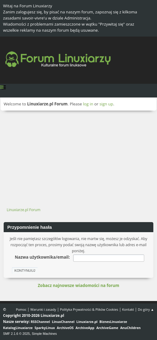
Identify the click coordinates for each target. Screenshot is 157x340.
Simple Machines (44, 333)
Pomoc (21, 309)
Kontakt (128, 309)
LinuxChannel (63, 321)
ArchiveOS (65, 327)
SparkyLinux (44, 327)
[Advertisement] (78, 156)
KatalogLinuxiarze (18, 327)
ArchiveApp (85, 327)
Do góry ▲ (146, 309)
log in (88, 104)
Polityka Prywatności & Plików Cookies (89, 309)
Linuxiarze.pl (87, 321)
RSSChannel (40, 321)
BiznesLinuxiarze (113, 321)
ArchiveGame (107, 327)
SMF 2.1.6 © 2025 (16, 333)
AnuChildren (130, 327)
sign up (106, 104)
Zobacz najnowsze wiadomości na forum (78, 285)
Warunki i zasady (43, 309)
